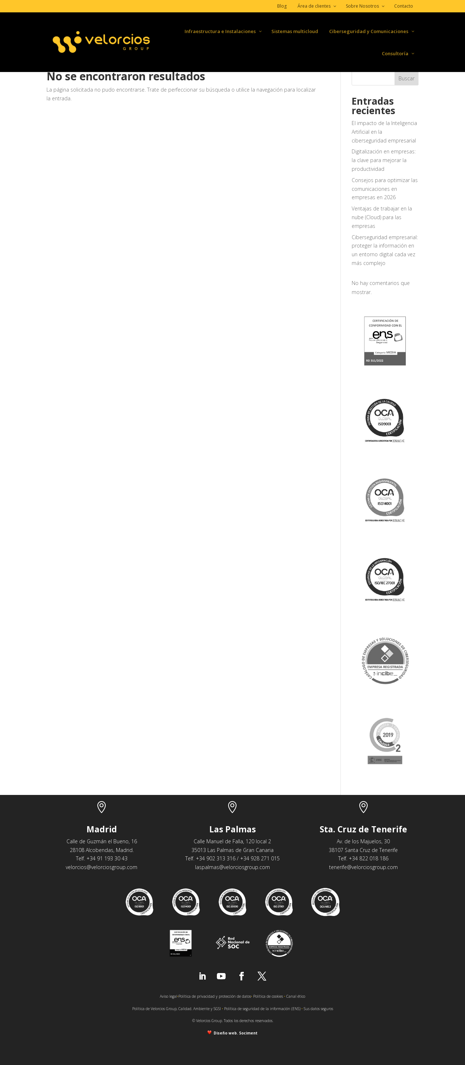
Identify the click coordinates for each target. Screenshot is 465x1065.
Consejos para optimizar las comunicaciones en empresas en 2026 (385, 189)
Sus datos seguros (318, 1008)
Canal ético (295, 996)
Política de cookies (268, 996)
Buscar (407, 78)
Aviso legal (168, 996)
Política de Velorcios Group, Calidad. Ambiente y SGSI (176, 1008)
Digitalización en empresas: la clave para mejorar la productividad (384, 160)
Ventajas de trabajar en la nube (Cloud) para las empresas (382, 217)
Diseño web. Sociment (234, 1033)
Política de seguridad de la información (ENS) (262, 1008)
